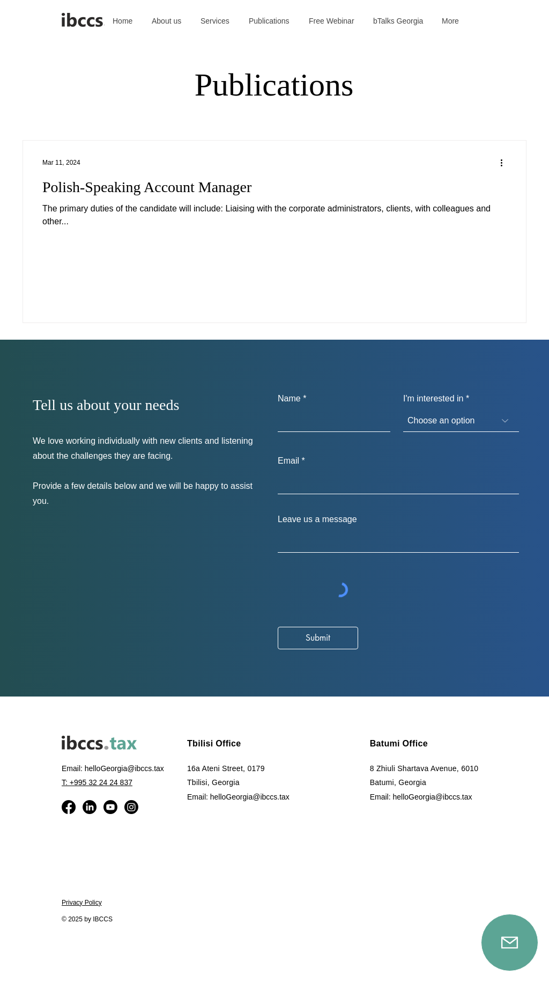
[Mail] (509, 942)
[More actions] (505, 162)
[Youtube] (110, 807)
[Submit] (318, 638)
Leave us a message (317, 519)
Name (289, 398)
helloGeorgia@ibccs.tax (124, 768)
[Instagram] (131, 807)
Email (288, 461)
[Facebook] (69, 807)
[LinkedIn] (90, 807)
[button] (216, 21)
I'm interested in (433, 398)
